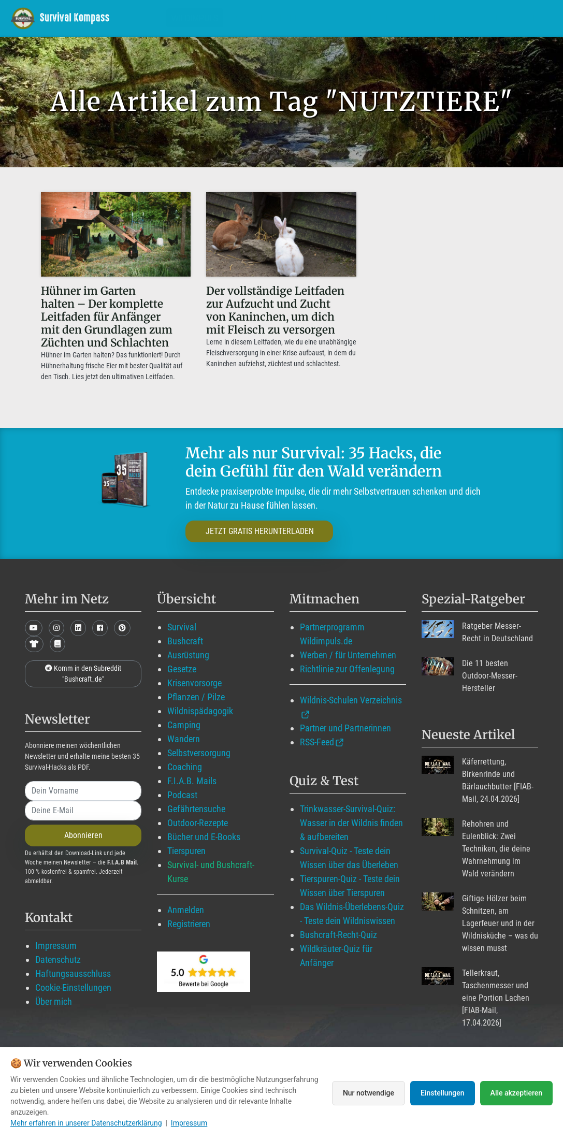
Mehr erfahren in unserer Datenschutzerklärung (86, 1123)
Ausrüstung (188, 655)
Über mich (53, 1001)
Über (438, 17)
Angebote (389, 17)
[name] (83, 791)
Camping (183, 724)
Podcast (182, 794)
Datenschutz (58, 959)
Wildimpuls (194, 17)
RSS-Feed (317, 742)
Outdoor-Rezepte (197, 822)
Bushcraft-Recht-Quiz (338, 934)
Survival (181, 627)
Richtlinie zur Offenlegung (347, 669)
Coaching (184, 766)
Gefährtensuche (196, 808)
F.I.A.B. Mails (191, 780)
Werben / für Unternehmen (348, 655)
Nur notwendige (368, 1093)
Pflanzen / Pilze (196, 696)
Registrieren (188, 923)
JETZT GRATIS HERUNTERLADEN (260, 531)
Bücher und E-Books (203, 836)
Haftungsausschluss (73, 973)
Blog (336, 17)
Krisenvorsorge (194, 682)
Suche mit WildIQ (506, 17)
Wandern (183, 738)
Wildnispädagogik (200, 710)
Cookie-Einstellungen (73, 987)
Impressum (56, 945)
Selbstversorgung (198, 752)
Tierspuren (186, 850)
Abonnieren (83, 835)
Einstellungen (443, 1093)
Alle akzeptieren (516, 1093)
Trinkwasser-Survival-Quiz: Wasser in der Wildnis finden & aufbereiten (351, 822)
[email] (83, 810)
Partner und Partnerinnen (345, 728)
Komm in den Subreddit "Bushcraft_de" (83, 673)
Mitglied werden (270, 17)
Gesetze (181, 669)
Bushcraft (185, 641)
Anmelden (185, 909)
